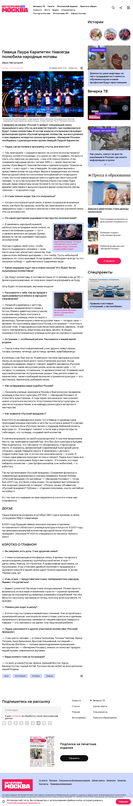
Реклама (53, 780)
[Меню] (128, 7)
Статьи (75, 706)
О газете (43, 780)
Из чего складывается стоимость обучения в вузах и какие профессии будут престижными (109, 58)
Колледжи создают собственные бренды (110, 233)
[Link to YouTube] (27, 723)
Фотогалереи (79, 718)
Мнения (76, 712)
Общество (72, 68)
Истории (95, 22)
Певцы (49, 676)
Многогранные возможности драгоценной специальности (114, 220)
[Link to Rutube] (44, 723)
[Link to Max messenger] (4, 723)
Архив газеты (100, 706)
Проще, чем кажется (103, 130)
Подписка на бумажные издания (74, 780)
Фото (47, 10)
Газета (51, 6)
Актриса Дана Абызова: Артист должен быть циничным (68, 300)
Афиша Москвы (78, 13)
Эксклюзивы (98, 49)
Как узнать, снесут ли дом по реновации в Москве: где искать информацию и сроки (109, 138)
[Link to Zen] (21, 723)
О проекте (109, 261)
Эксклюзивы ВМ (60, 13)
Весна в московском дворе (96, 34)
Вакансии (111, 780)
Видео (55, 10)
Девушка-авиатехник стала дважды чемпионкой (108, 210)
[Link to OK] (16, 723)
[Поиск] (113, 7)
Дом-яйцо (110, 34)
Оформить (74, 758)
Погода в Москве (41, 13)
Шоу (6, 676)
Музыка (36, 676)
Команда (122, 780)
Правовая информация (61, 784)
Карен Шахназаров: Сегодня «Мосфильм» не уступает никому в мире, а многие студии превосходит (68, 232)
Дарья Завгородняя (12, 62)
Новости (37, 10)
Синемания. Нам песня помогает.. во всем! (109, 108)
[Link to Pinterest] (50, 723)
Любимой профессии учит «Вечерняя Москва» (112, 247)
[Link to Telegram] (33, 723)
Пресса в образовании (91, 6)
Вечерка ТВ (39, 6)
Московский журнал (67, 6)
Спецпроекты (68, 10)
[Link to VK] (10, 723)
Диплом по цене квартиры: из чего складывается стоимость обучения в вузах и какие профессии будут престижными (108, 78)
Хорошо (123, 801)
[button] (126, 34)
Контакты (43, 784)
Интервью (20, 676)
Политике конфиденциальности (23, 802)
